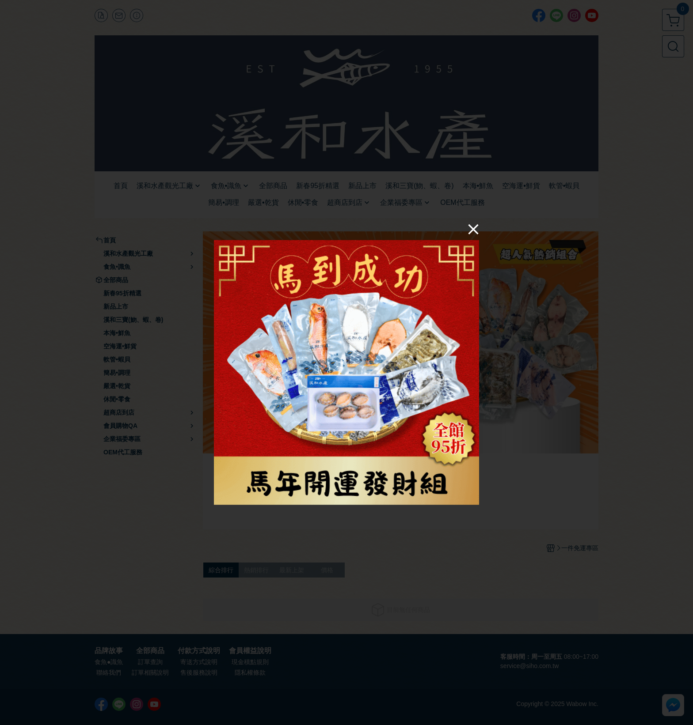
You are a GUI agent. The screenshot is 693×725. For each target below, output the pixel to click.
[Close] (473, 229)
